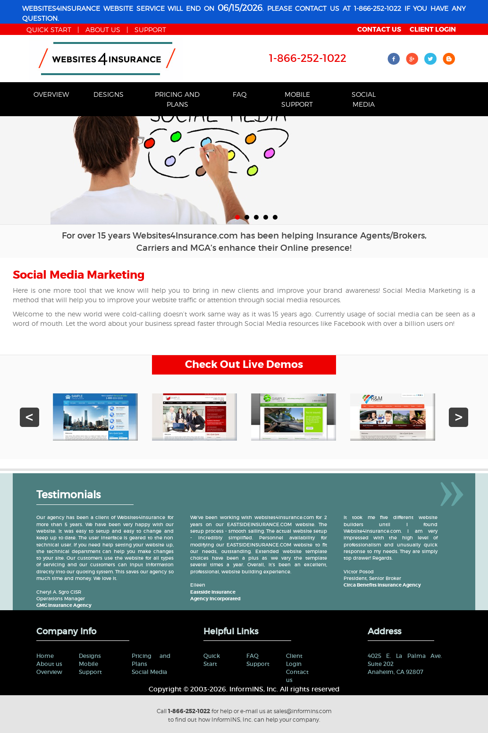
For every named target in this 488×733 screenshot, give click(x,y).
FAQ (240, 94)
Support (150, 30)
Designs (108, 94)
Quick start (48, 30)
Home (45, 655)
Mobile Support (297, 99)
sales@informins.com (303, 711)
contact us (379, 29)
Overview (51, 94)
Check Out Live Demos (244, 364)
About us (49, 663)
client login (433, 29)
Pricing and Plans (177, 99)
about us (102, 30)
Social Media (364, 99)
